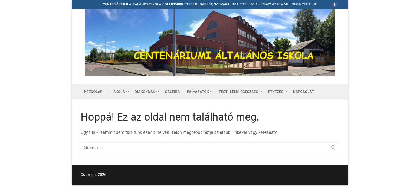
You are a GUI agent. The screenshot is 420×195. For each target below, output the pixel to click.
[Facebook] (335, 4)
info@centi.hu (304, 4)
